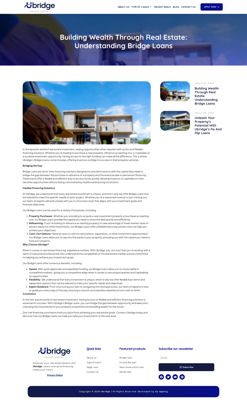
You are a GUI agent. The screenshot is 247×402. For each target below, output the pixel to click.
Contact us (188, 7)
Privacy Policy (55, 375)
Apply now (92, 367)
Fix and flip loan (127, 362)
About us (123, 7)
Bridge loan (125, 357)
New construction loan (131, 367)
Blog (176, 7)
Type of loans (141, 7)
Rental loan (125, 371)
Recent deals (162, 7)
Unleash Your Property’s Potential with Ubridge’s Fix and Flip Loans (208, 125)
